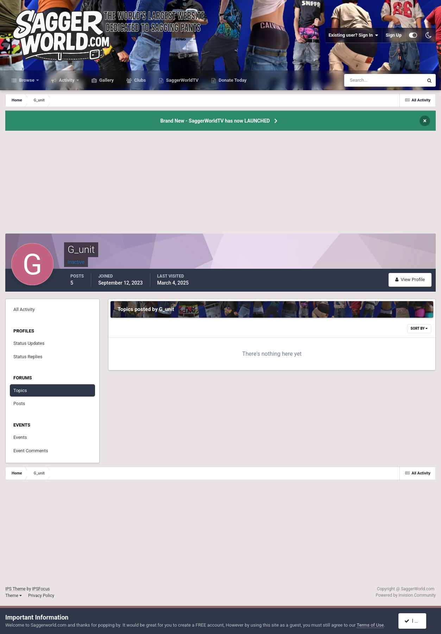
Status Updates (28, 343)
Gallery (106, 80)
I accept (415, 621)
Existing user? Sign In (353, 35)
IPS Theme (15, 588)
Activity (67, 80)
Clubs (139, 80)
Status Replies (28, 356)
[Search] (362, 80)
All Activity (24, 309)
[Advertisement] (221, 184)
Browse (27, 80)
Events (20, 437)
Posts (19, 403)
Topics (20, 390)
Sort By (419, 328)
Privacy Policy (41, 595)
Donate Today (232, 80)
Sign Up (394, 35)
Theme (13, 595)
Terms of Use (370, 625)
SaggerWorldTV (182, 80)
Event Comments (30, 450)
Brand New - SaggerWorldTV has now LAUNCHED (215, 121)
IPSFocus (41, 588)
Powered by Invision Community (406, 595)
